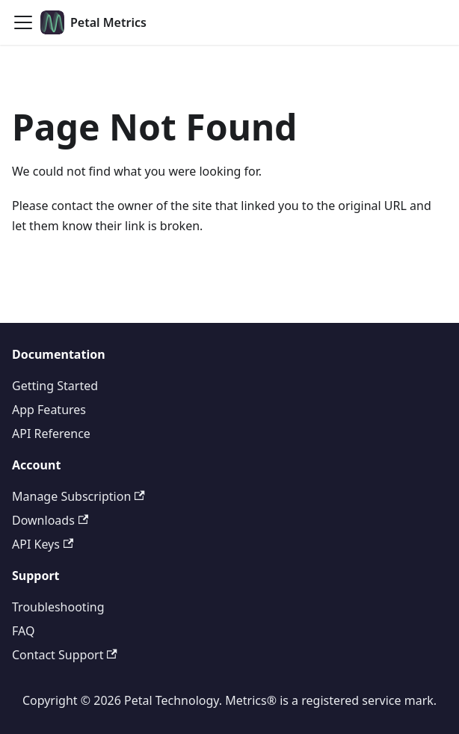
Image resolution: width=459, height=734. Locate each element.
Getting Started (55, 385)
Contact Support (64, 655)
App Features (49, 409)
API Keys (42, 544)
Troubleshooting (58, 607)
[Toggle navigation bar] (23, 22)
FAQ (23, 631)
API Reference (51, 433)
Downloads (50, 520)
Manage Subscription (78, 496)
